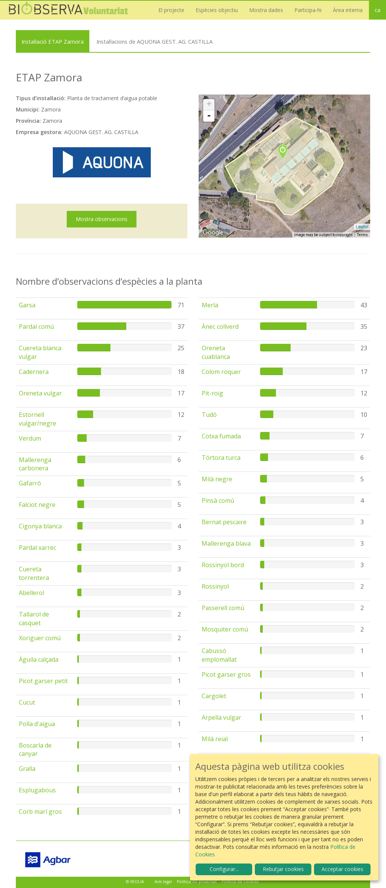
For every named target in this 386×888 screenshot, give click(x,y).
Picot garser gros (226, 674)
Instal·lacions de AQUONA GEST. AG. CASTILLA (154, 41)
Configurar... (224, 869)
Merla (210, 305)
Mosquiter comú (225, 629)
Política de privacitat (197, 881)
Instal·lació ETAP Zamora (52, 41)
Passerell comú (223, 608)
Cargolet (214, 696)
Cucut (27, 702)
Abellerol (31, 593)
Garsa (27, 305)
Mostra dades (266, 10)
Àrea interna (348, 10)
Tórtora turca (221, 457)
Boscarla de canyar (35, 749)
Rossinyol (215, 586)
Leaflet (362, 226)
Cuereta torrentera (34, 573)
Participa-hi (308, 10)
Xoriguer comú (40, 638)
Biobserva (72, 10)
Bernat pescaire (224, 522)
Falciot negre (37, 504)
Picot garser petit (43, 681)
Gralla (27, 768)
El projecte (171, 10)
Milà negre (217, 479)
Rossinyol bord (223, 565)
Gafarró (30, 483)
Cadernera (34, 372)
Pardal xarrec (37, 547)
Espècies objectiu (217, 10)
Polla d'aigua (37, 724)
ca (377, 10)
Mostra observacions (101, 219)
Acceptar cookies (342, 869)
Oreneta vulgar (40, 393)
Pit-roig (212, 393)
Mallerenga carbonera (35, 464)
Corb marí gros (40, 811)
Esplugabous (37, 790)
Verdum (30, 438)
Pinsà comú (218, 500)
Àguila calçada (38, 659)
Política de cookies (240, 881)
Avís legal (163, 881)
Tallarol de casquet (34, 618)
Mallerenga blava (226, 543)
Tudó (209, 414)
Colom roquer (221, 372)
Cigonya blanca (40, 526)
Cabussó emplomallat (219, 655)
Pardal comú (36, 326)
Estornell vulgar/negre (37, 418)
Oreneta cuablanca (216, 352)
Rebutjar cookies (283, 869)
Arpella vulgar (221, 717)
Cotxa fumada (221, 436)
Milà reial (215, 739)
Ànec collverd (220, 326)
